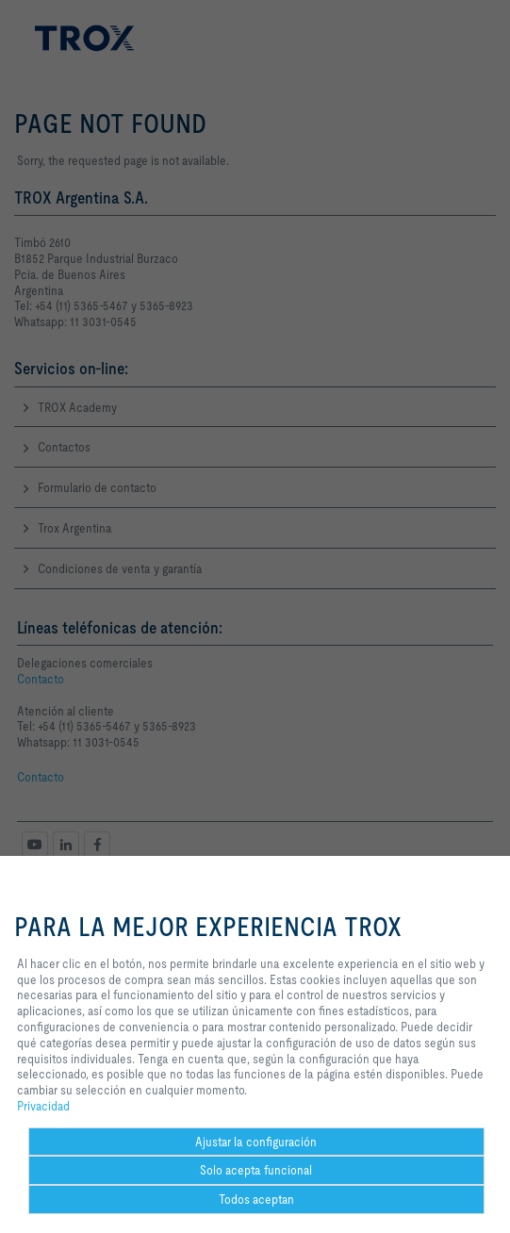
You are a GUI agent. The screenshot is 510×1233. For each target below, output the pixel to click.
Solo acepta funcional (256, 1169)
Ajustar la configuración (256, 1141)
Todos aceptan (256, 1199)
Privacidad (43, 1105)
